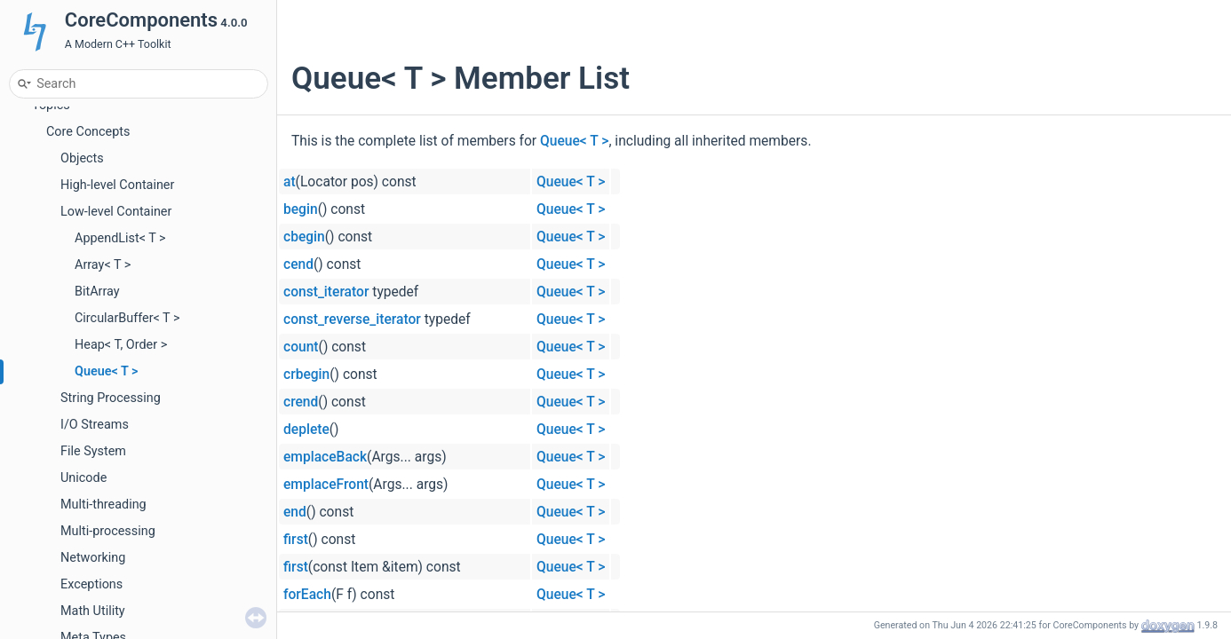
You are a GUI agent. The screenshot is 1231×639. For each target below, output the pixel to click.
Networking (92, 557)
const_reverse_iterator (352, 319)
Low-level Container (115, 211)
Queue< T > (107, 371)
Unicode (83, 477)
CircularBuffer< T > (127, 318)
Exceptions (91, 584)
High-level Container (117, 185)
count (301, 347)
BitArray (97, 291)
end (294, 512)
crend (300, 402)
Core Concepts (88, 131)
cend (298, 264)
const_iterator (326, 292)
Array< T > (103, 264)
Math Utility (92, 611)
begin (300, 209)
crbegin (306, 375)
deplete (306, 430)
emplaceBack (325, 457)
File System (93, 451)
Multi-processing (107, 531)
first (295, 540)
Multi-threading (103, 504)
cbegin (304, 237)
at (289, 182)
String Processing (110, 398)
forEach (307, 595)
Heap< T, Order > (121, 344)
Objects (82, 158)
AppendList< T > (120, 238)
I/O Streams (94, 424)
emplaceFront (326, 485)
